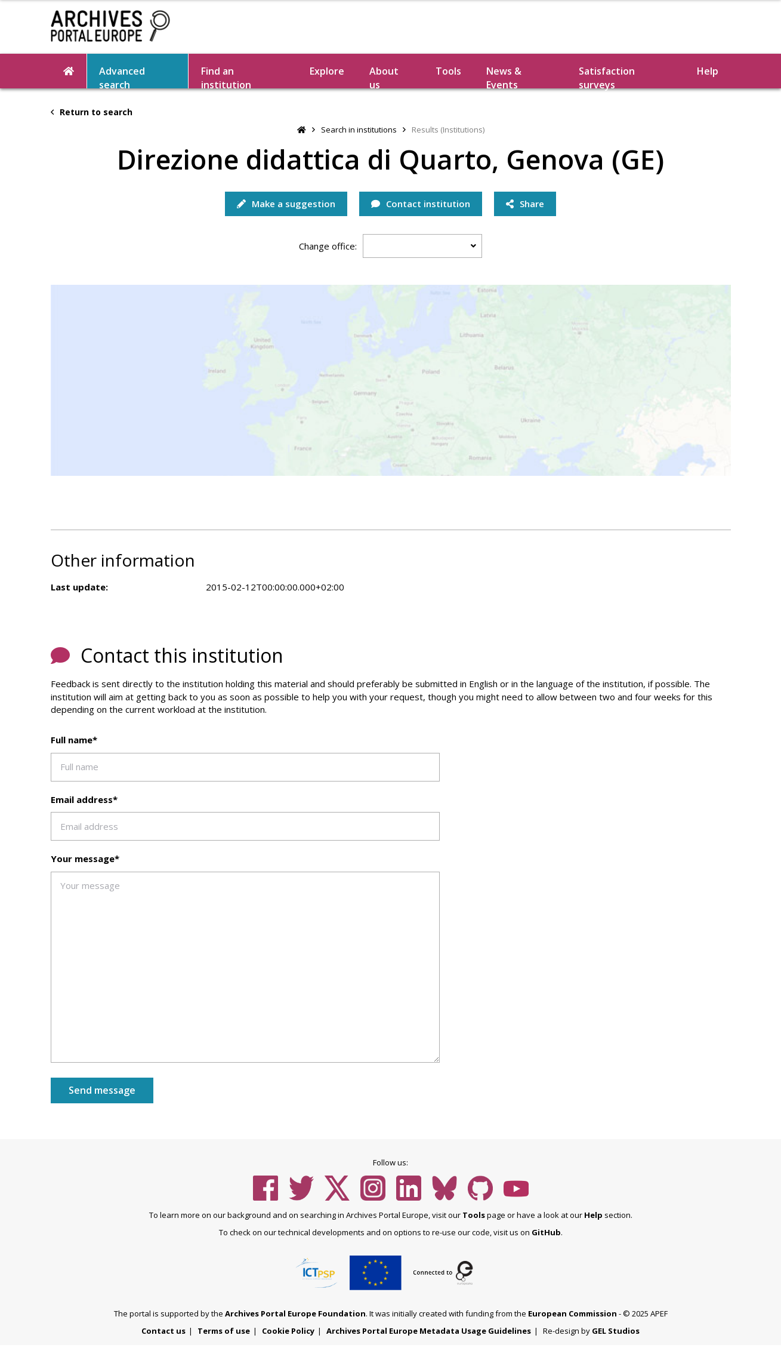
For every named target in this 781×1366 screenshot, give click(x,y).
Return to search (91, 112)
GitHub (546, 1232)
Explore (327, 71)
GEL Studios (616, 1330)
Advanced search (122, 76)
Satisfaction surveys (607, 76)
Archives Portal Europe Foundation (295, 1313)
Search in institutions (359, 129)
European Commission (572, 1313)
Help (707, 71)
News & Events (503, 76)
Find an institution (226, 76)
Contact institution (420, 204)
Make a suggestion (286, 204)
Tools (448, 71)
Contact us (163, 1330)
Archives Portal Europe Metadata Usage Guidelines (428, 1330)
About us (384, 76)
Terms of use (223, 1330)
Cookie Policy (288, 1330)
